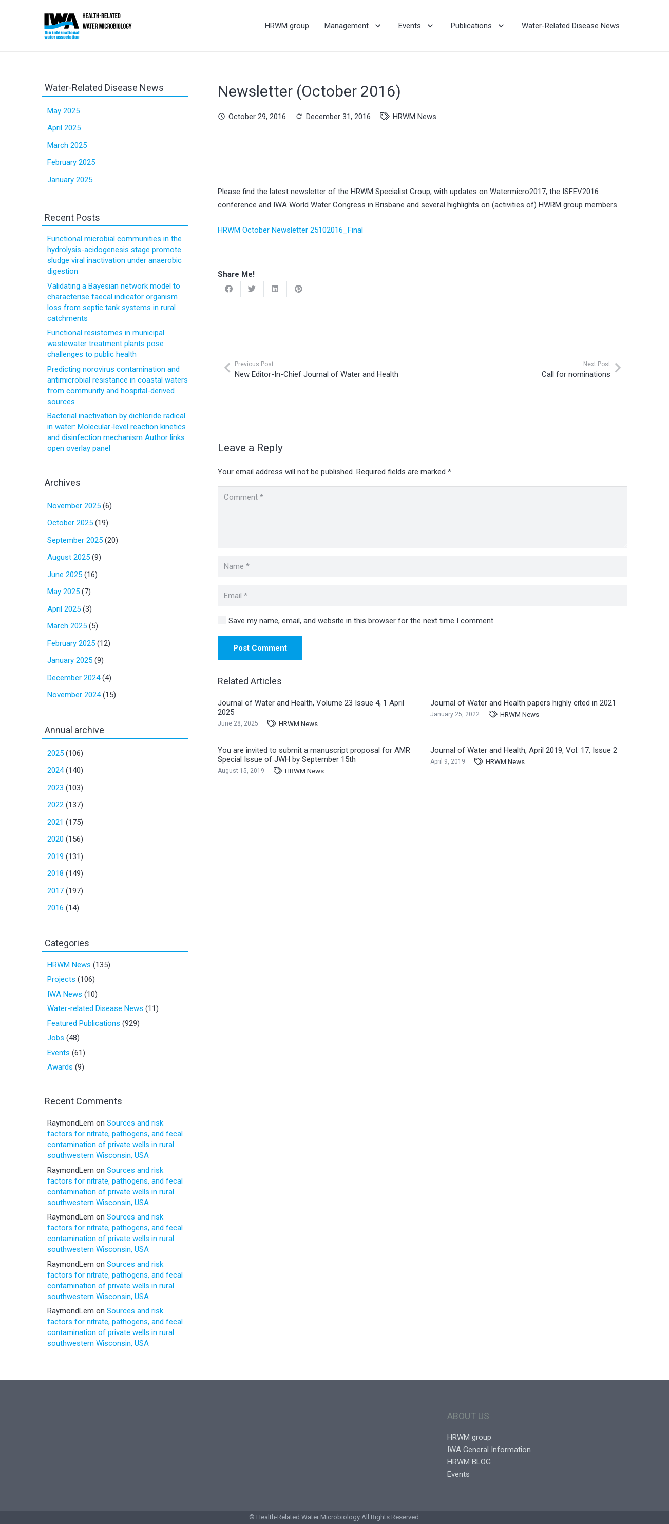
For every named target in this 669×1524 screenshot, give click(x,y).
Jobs (55, 1037)
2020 (55, 839)
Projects (61, 979)
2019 (55, 856)
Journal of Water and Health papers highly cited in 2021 (523, 703)
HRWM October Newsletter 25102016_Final (290, 230)
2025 (55, 753)
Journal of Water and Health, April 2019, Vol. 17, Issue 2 (523, 750)
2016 (55, 907)
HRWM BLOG (469, 1461)
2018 (55, 873)
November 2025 (74, 505)
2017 (55, 891)
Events (58, 1052)
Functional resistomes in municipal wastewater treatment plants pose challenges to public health (105, 343)
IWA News (64, 994)
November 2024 (74, 694)
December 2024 (73, 677)
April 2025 (64, 127)
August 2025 (68, 557)
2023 (55, 787)
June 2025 (64, 574)
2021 (55, 822)
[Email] (422, 595)
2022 (55, 804)
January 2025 (69, 179)
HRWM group (469, 1437)
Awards (60, 1067)
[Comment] (422, 517)
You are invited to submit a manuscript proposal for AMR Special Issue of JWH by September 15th (314, 755)
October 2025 (70, 522)
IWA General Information (489, 1449)
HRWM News (414, 116)
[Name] (422, 566)
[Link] (88, 25)
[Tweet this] (252, 289)
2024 (55, 770)
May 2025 (63, 111)
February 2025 (71, 162)
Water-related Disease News (95, 1008)
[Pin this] (298, 289)
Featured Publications (83, 1023)
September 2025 (75, 540)
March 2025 (67, 145)
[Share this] (229, 289)
